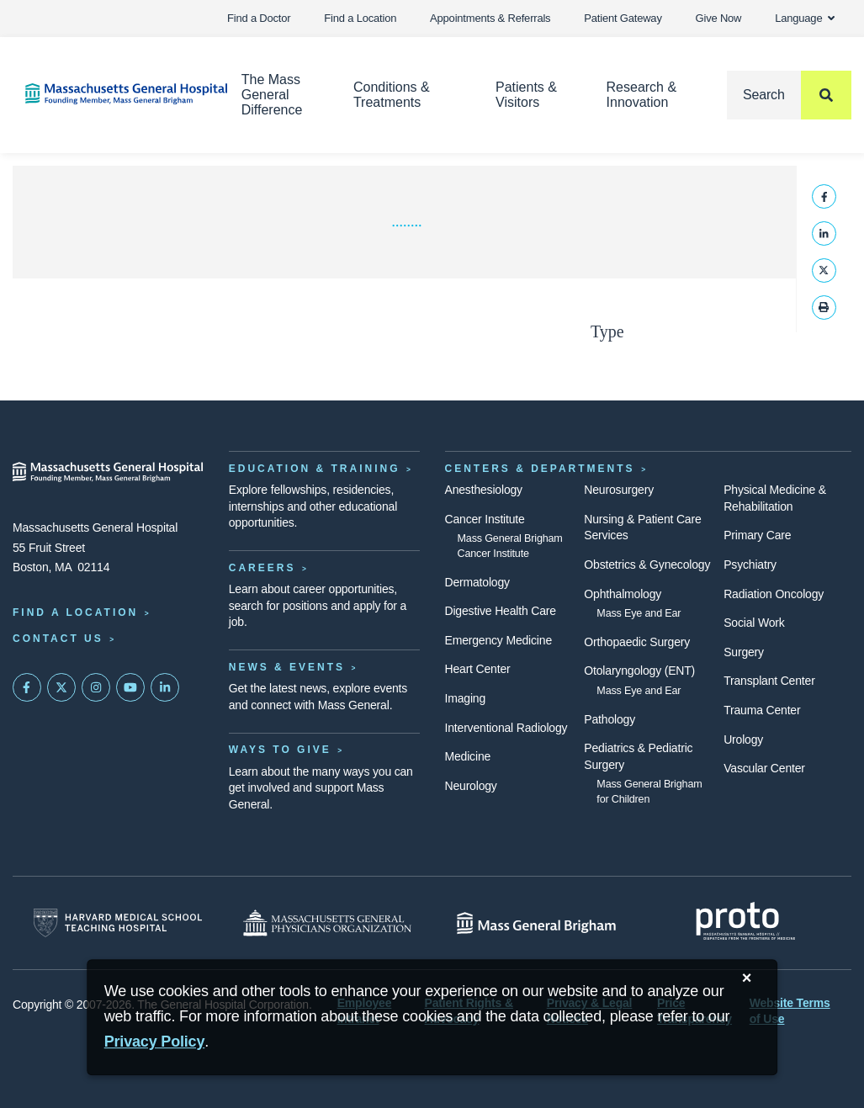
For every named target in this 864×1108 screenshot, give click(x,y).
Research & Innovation (642, 94)
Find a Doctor (258, 18)
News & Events (287, 667)
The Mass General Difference (272, 94)
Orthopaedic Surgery (637, 642)
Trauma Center (762, 710)
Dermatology (477, 582)
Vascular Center (764, 768)
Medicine (468, 756)
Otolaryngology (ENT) (639, 670)
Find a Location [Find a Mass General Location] (75, 612)
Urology (743, 739)
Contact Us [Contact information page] (58, 638)
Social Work (754, 622)
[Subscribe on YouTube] (130, 687)
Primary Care (757, 535)
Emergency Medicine (498, 640)
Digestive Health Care (500, 611)
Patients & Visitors (526, 94)
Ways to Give (280, 749)
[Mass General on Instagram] (96, 687)
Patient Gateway (622, 18)
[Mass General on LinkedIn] (165, 687)
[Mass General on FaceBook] (27, 687)
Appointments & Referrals (490, 18)
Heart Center (478, 669)
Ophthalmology (622, 594)
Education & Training (314, 468)
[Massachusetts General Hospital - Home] (108, 472)
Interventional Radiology (506, 727)
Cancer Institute (485, 519)
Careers (262, 568)
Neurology (471, 786)
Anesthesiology (483, 489)
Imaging (465, 698)
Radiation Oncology (774, 594)
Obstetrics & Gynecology (647, 564)
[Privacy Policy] (154, 1042)
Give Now (719, 18)
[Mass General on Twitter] (61, 687)
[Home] (108, 93)
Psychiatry (750, 564)
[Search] (789, 95)
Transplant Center (769, 680)
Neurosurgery (619, 489)
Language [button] (805, 18)
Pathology (609, 719)
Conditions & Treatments (391, 94)
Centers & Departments (540, 468)
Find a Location (360, 18)
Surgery (744, 652)
